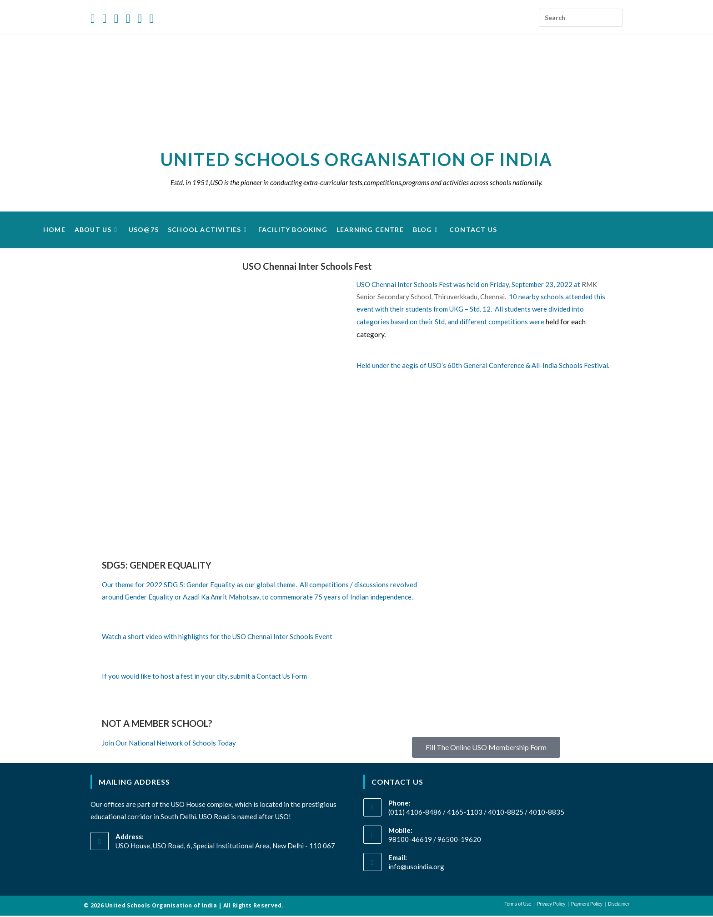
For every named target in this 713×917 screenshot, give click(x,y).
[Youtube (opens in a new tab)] (140, 19)
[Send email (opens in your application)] (151, 19)
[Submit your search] (613, 15)
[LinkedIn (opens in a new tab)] (128, 19)
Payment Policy (587, 905)
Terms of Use (517, 905)
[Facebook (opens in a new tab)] (104, 19)
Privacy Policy (551, 905)
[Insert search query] (581, 18)
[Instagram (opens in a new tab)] (116, 19)
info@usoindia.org (416, 868)
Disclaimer (618, 905)
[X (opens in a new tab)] (94, 19)
